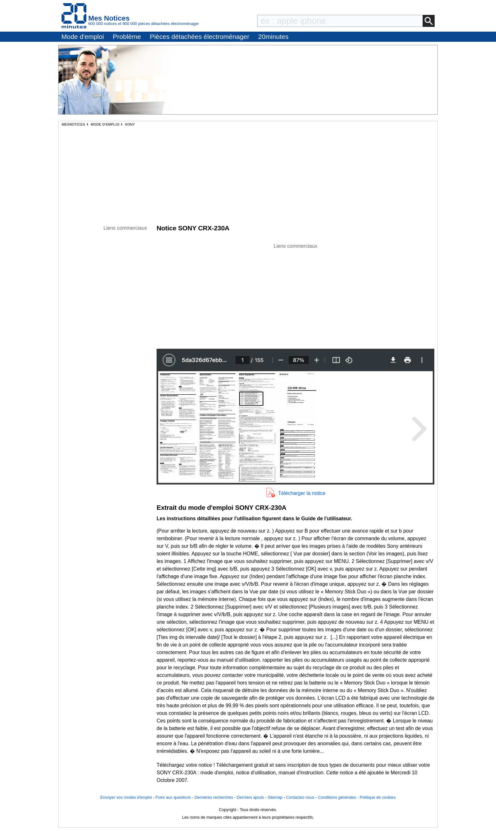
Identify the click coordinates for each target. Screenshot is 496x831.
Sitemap (275, 797)
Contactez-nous (300, 797)
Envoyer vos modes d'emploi (126, 797)
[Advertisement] (248, 173)
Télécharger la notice (301, 493)
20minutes (273, 36)
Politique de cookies (378, 797)
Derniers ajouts (250, 797)
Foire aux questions (173, 797)
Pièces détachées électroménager (199, 36)
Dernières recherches (214, 797)
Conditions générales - (339, 797)
